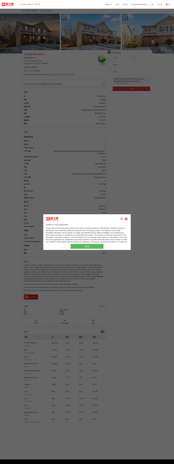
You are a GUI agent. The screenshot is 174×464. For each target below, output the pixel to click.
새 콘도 (125, 4)
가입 (152, 4)
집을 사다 (108, 4)
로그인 (159, 4)
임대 (117, 4)
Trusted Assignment (139, 4)
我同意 (87, 246)
